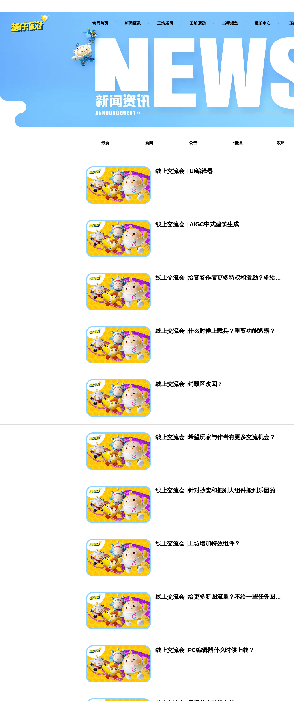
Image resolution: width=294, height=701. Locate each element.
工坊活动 (197, 23)
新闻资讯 (132, 23)
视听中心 (262, 23)
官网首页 (99, 23)
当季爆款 (229, 23)
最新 (105, 143)
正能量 (237, 143)
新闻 (149, 143)
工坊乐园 (164, 23)
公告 (193, 143)
